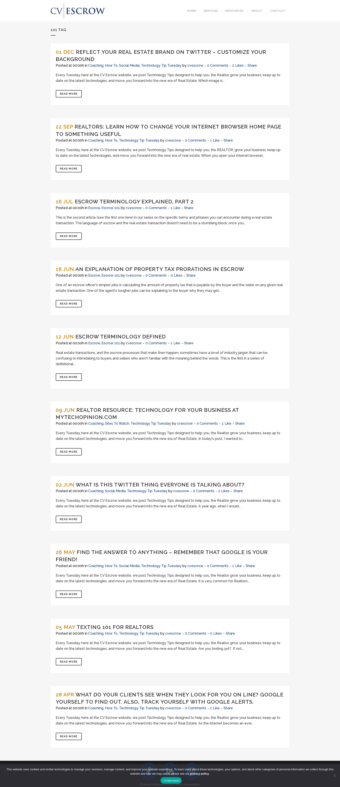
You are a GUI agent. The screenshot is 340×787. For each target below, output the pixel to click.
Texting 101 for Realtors (115, 627)
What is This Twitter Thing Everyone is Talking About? (160, 485)
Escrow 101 (110, 208)
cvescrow (195, 65)
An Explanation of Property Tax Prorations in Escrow (159, 269)
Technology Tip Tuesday (161, 65)
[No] (334, 775)
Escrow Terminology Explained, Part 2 (134, 201)
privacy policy (199, 773)
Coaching (95, 65)
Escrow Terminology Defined (120, 336)
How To (111, 65)
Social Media (129, 65)
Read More (69, 93)
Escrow (94, 208)
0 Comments (217, 65)
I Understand (171, 780)
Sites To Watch (117, 423)
